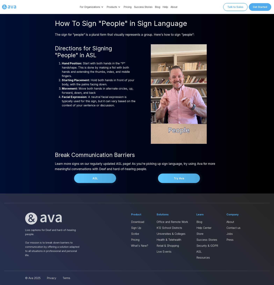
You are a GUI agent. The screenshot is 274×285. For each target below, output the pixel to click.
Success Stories (143, 6)
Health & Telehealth (169, 239)
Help (165, 6)
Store (199, 233)
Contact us (233, 228)
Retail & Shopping (168, 245)
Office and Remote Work (172, 222)
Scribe (135, 233)
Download (137, 222)
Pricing (128, 6)
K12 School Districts (169, 228)
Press (229, 239)
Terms (66, 278)
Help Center (203, 228)
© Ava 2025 (33, 278)
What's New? (139, 245)
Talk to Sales (235, 6)
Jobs (229, 233)
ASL (95, 178)
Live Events (164, 251)
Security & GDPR (207, 245)
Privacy (51, 278)
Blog (157, 6)
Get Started (260, 6)
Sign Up (136, 228)
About (174, 6)
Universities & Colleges (171, 233)
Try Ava (179, 178)
